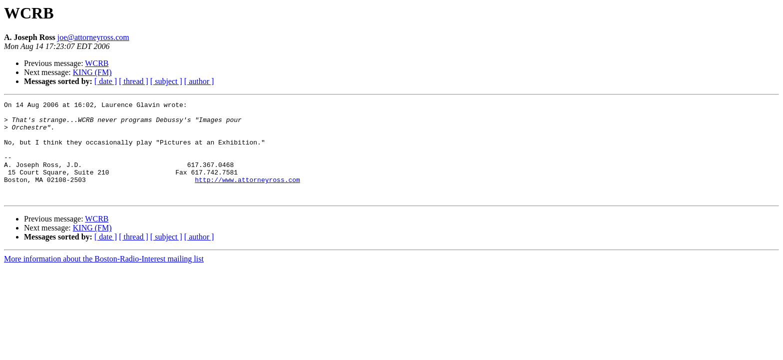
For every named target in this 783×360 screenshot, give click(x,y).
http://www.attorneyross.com (247, 196)
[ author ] (199, 81)
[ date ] (105, 81)
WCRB (96, 63)
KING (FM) (92, 72)
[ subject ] (166, 81)
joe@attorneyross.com (93, 37)
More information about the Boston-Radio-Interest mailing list (104, 278)
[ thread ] (133, 81)
